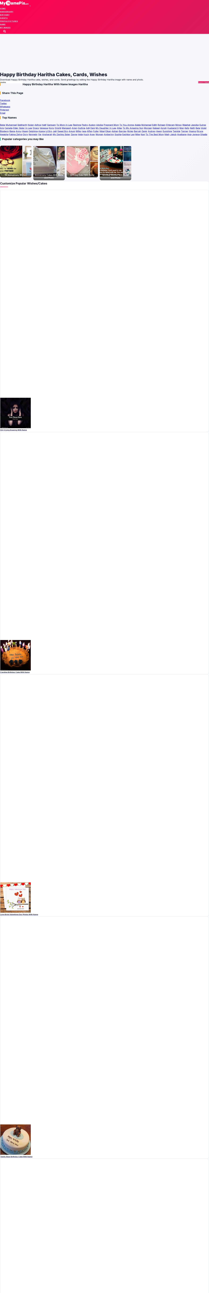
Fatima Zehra (15, 134)
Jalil (55, 131)
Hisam (25, 131)
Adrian (115, 131)
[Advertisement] (79, 52)
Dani (92, 128)
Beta (198, 128)
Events (4, 18)
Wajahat (186, 125)
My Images (5, 27)
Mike (137, 134)
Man (181, 128)
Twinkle (176, 131)
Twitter (3, 103)
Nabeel (156, 128)
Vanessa (44, 128)
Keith (192, 128)
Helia (80, 134)
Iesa (84, 131)
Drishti (58, 128)
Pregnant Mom (111, 125)
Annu (18, 131)
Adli (88, 128)
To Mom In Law (64, 125)
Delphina (33, 131)
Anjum (72, 131)
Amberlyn (109, 134)
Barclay (123, 131)
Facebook (5, 100)
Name (2, 24)
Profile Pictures (9, 21)
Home (3, 8)
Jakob (173, 134)
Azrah (163, 128)
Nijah (166, 134)
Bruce (200, 131)
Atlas (119, 128)
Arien (74, 128)
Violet (203, 128)
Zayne (74, 134)
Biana (12, 131)
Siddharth (22, 125)
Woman (99, 134)
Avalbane (182, 134)
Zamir (144, 131)
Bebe (2, 125)
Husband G (173, 128)
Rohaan (161, 125)
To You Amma (126, 125)
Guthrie (81, 128)
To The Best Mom (155, 134)
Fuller (96, 131)
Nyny (51, 128)
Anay (92, 134)
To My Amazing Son (133, 128)
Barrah (137, 131)
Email (2, 113)
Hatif (44, 125)
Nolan (31, 125)
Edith (154, 125)
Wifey (78, 131)
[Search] (5, 31)
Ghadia (203, 134)
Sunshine (167, 131)
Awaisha (4, 134)
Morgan (148, 128)
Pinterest (4, 110)
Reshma (77, 125)
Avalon (92, 125)
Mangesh (66, 128)
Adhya (38, 125)
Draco (36, 128)
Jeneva (196, 134)
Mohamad (146, 125)
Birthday (4, 15)
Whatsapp (5, 106)
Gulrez (202, 125)
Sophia (118, 134)
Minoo (178, 125)
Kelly (187, 128)
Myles (130, 131)
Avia (189, 134)
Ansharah (47, 134)
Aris (2, 128)
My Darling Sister (61, 134)
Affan (89, 131)
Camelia (8, 128)
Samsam (51, 125)
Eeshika (126, 134)
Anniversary (6, 12)
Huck (86, 134)
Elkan (108, 131)
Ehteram (170, 125)
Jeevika (195, 125)
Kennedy (33, 134)
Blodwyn (4, 131)
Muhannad (11, 125)
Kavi (143, 134)
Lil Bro (49, 131)
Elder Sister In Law (22, 128)
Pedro (85, 125)
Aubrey (152, 131)
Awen (159, 131)
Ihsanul (192, 131)
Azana (41, 131)
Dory (25, 134)
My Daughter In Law (106, 128)
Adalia (138, 125)
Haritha (83, 84)
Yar (40, 134)
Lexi (133, 134)
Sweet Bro (62, 131)
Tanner (184, 131)
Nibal (102, 131)
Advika (99, 125)
